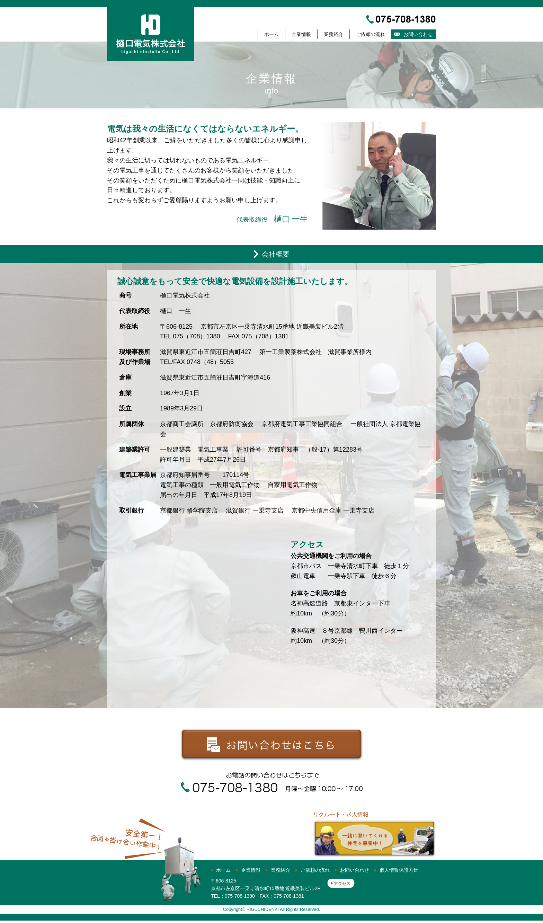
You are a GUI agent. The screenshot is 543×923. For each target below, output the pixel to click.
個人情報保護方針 (399, 872)
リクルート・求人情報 (374, 834)
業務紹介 (333, 34)
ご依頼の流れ (370, 34)
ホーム (271, 34)
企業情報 (301, 34)
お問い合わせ (418, 34)
